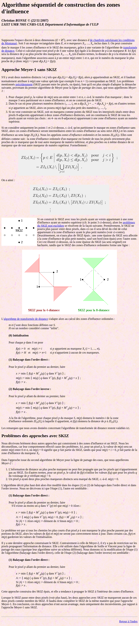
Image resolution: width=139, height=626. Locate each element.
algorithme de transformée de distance (26, 318)
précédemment (24, 84)
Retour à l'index (128, 621)
